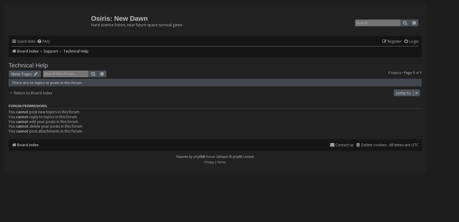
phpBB (198, 157)
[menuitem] (43, 42)
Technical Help (28, 65)
